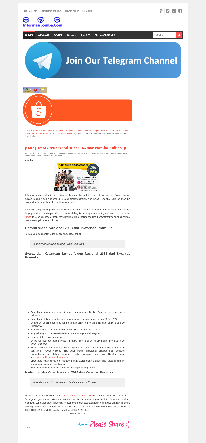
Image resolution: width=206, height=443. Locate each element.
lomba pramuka (92, 153)
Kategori (71, 34)
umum (54, 156)
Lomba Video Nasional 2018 (76, 395)
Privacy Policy (72, 10)
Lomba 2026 (43, 34)
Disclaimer (86, 10)
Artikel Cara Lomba (105, 34)
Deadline (58, 34)
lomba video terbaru (33, 156)
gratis (50, 153)
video (60, 156)
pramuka (46, 156)
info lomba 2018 (60, 153)
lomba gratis (79, 153)
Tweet (28, 427)
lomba (70, 153)
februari (43, 153)
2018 (37, 153)
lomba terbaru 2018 (108, 153)
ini (112, 195)
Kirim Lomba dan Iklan (51, 10)
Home (29, 34)
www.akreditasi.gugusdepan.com (51, 357)
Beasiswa (85, 34)
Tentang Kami (31, 10)
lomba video (122, 153)
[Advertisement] (77, 285)
